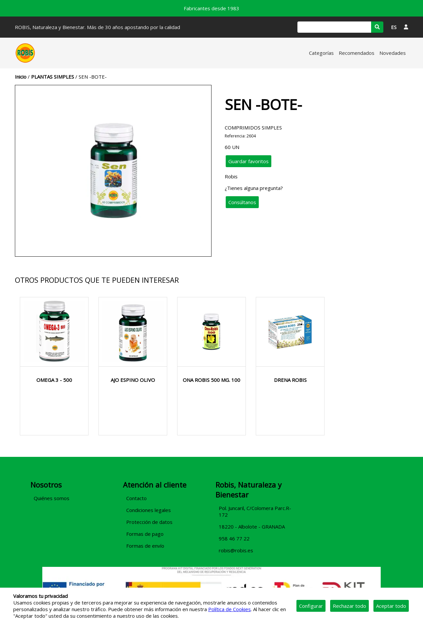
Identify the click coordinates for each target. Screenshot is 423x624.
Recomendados (356, 53)
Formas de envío (145, 545)
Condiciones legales (148, 510)
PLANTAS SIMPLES (52, 76)
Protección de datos (149, 522)
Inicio (20, 76)
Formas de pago (145, 534)
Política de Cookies (229, 609)
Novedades (392, 53)
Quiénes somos (51, 498)
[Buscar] (334, 27)
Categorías (321, 53)
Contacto (136, 498)
